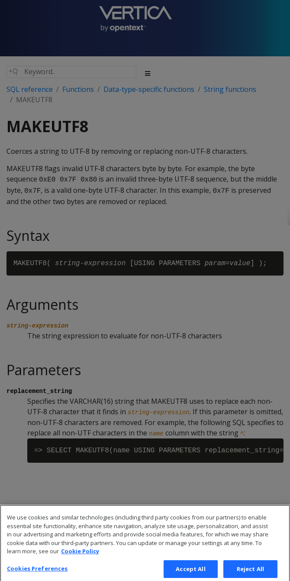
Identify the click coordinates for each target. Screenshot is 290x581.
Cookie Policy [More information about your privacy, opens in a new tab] (80, 558)
